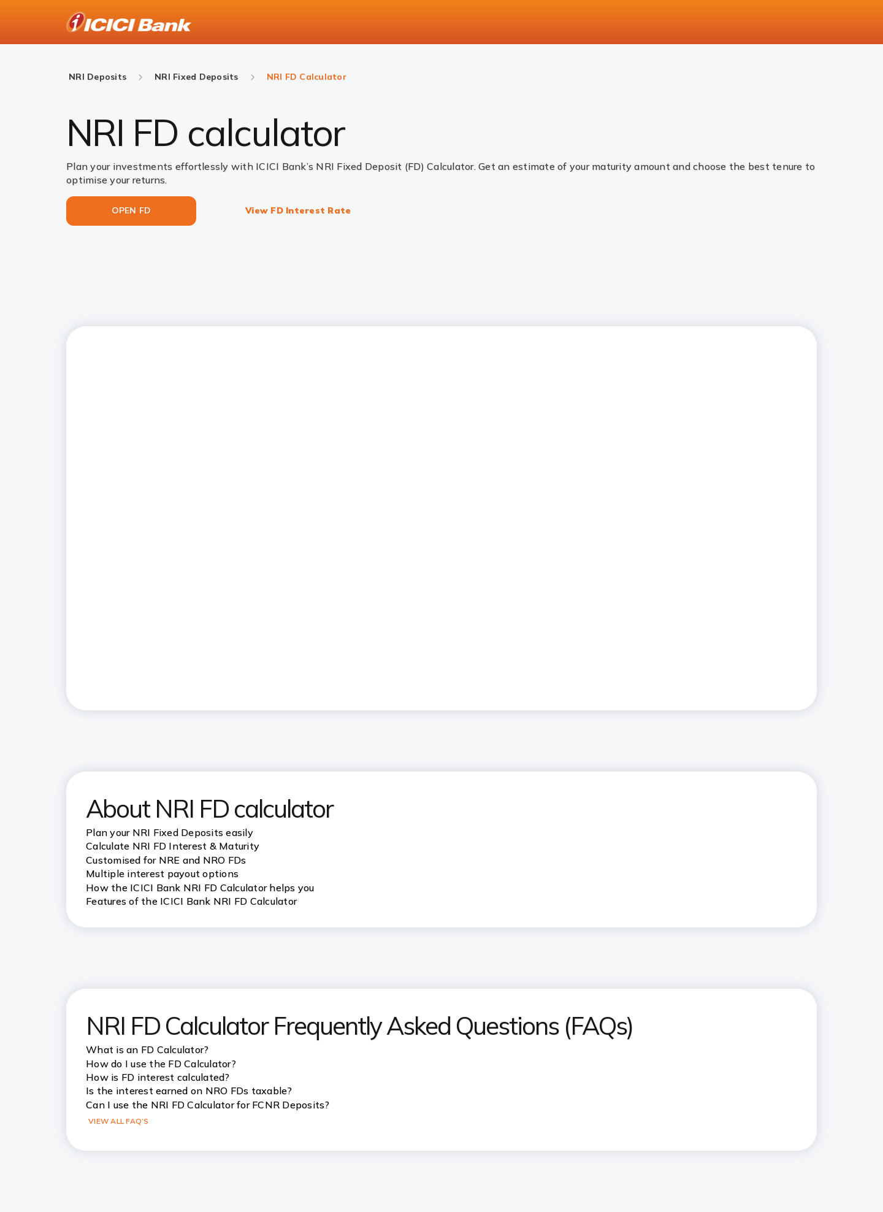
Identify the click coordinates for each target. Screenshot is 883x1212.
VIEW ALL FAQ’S (118, 1121)
